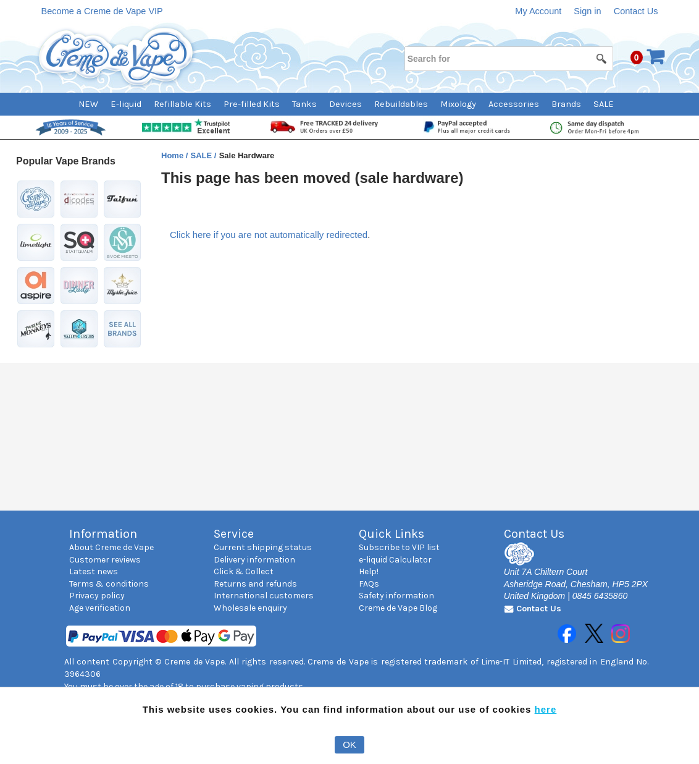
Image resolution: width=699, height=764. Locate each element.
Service (234, 534)
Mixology (458, 104)
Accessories (513, 104)
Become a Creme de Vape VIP (102, 11)
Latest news (93, 571)
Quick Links (391, 534)
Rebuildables (401, 104)
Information (103, 534)
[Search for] (508, 58)
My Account (538, 11)
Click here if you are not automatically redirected (268, 234)
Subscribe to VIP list (399, 547)
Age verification (99, 608)
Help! (369, 571)
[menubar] (349, 104)
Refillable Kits (182, 104)
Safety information (396, 595)
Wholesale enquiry (250, 608)
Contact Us (636, 11)
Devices (345, 104)
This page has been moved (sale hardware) (312, 177)
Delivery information (254, 559)
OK (349, 744)
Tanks (304, 104)
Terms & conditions (109, 584)
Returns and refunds (255, 584)
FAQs (369, 584)
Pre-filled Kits (252, 104)
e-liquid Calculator (395, 559)
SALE (603, 104)
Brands (566, 104)
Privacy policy (97, 595)
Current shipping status (263, 547)
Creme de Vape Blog (398, 608)
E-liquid (126, 104)
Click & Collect (244, 571)
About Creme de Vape (111, 547)
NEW (88, 104)
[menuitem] (94, 104)
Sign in (587, 11)
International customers (264, 595)
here (546, 709)
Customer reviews (105, 559)
